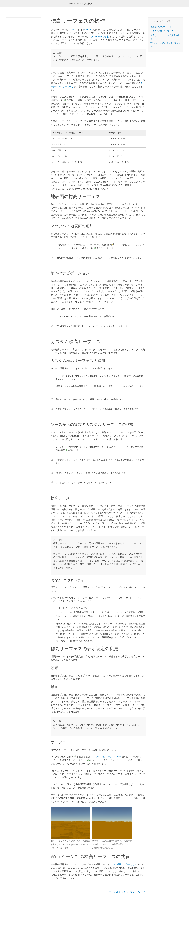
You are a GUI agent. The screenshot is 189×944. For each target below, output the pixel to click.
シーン (87, 29)
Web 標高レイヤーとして (124, 864)
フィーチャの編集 (100, 36)
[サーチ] (118, 3)
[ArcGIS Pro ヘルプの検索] (92, 3)
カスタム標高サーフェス (162, 31)
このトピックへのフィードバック (129, 891)
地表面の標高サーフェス (162, 26)
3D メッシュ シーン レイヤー (107, 756)
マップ (74, 29)
